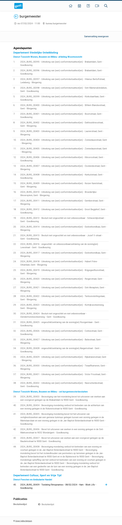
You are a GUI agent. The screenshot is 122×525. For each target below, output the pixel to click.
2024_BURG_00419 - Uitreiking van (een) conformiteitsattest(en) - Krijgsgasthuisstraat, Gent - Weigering (62, 272)
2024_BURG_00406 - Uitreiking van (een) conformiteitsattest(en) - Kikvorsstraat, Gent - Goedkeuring (62, 159)
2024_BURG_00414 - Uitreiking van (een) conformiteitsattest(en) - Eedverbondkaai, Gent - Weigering (63, 228)
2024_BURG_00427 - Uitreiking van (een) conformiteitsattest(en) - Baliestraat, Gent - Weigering (61, 341)
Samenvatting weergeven (96, 36)
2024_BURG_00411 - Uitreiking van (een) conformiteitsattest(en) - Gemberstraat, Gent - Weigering (62, 202)
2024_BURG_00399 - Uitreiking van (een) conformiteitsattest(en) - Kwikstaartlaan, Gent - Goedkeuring (63, 98)
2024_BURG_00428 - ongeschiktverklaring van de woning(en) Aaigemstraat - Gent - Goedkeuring (60, 350)
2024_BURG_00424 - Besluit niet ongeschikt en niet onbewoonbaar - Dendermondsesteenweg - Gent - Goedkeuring (53, 315)
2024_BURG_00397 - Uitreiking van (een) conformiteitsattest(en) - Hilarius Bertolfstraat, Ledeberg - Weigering (62, 81)
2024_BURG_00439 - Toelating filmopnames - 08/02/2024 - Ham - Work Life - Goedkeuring (58, 486)
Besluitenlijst (48, 504)
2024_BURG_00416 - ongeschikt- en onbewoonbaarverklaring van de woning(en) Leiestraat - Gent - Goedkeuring (59, 246)
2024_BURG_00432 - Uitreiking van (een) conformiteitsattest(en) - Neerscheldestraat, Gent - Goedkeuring (61, 385)
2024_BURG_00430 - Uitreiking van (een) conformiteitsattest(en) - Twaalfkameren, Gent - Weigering (63, 367)
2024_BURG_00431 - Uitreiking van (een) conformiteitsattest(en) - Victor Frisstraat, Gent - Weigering (63, 376)
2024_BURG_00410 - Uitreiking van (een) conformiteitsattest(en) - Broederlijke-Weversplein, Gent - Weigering (58, 194)
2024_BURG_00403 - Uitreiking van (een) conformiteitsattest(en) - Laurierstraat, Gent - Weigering (62, 133)
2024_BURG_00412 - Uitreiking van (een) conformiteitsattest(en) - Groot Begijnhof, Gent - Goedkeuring (63, 211)
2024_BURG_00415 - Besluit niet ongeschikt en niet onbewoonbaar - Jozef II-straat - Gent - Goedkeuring (61, 237)
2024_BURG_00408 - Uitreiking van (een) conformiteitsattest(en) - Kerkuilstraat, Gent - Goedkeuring (62, 176)
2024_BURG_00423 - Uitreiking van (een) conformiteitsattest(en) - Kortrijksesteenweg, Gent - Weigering (62, 306)
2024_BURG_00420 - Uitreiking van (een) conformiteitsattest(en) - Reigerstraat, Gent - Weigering (61, 280)
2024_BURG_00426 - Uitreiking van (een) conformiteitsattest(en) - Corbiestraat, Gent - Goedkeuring (61, 333)
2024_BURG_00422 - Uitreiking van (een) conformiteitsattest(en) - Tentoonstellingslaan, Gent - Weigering (62, 298)
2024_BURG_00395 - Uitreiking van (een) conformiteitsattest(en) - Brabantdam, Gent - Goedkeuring (61, 63)
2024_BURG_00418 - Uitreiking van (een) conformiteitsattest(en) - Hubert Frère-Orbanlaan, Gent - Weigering (59, 263)
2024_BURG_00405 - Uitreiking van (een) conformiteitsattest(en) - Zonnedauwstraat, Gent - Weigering (63, 150)
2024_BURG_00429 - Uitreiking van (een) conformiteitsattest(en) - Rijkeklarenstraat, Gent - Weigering (63, 359)
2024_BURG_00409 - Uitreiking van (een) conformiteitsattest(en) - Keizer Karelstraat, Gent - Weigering (61, 185)
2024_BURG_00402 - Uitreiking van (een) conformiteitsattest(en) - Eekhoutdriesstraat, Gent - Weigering (61, 124)
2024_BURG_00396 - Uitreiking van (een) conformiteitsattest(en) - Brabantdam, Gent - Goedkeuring (61, 72)
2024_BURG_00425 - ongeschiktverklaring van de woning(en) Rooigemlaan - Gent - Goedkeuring (60, 324)
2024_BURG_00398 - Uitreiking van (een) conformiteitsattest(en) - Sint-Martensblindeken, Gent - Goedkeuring (63, 89)
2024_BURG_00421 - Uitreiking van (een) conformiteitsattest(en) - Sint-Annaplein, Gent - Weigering (62, 289)
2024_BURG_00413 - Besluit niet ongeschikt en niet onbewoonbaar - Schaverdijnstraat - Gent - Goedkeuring (62, 220)
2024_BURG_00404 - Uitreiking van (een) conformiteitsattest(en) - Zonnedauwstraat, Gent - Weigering (63, 142)
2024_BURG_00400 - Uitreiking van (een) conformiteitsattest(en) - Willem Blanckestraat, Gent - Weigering (62, 107)
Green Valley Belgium (23, 521)
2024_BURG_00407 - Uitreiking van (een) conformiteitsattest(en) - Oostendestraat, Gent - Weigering (63, 168)
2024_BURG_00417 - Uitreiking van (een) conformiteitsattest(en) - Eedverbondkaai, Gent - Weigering (63, 254)
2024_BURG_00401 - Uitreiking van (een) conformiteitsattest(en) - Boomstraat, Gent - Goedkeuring (61, 116)
